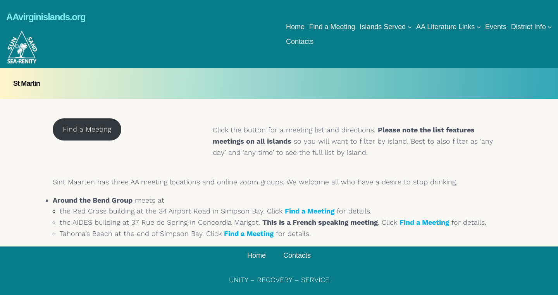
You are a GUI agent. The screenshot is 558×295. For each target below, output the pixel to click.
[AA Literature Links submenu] (479, 27)
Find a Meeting (87, 129)
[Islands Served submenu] (410, 27)
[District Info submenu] (550, 27)
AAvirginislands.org (45, 17)
